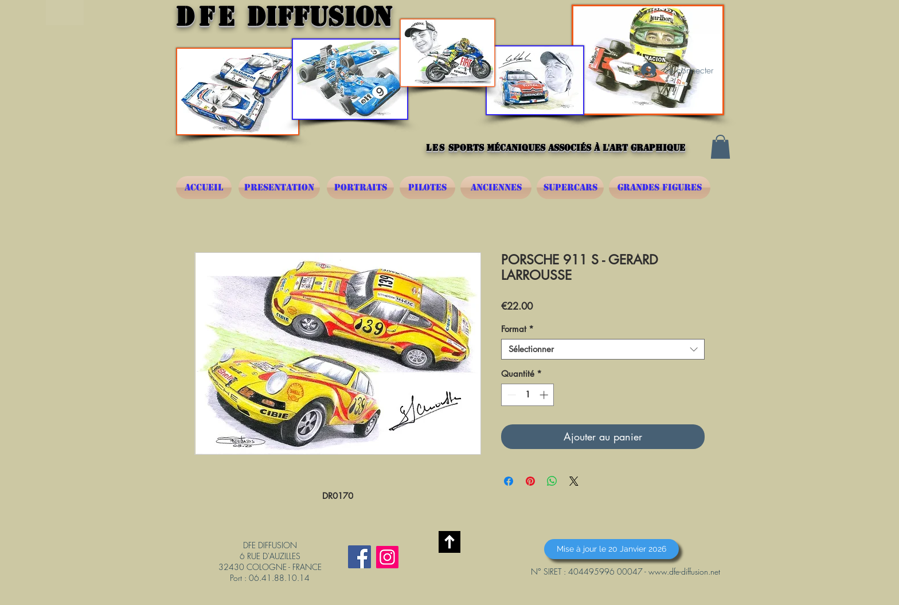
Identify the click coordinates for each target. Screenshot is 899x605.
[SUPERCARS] (570, 187)
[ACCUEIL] (204, 187)
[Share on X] (574, 481)
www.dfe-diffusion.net (684, 571)
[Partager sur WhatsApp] (552, 481)
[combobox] (603, 349)
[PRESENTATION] (279, 187)
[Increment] (545, 394)
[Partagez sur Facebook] (508, 481)
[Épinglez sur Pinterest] (530, 481)
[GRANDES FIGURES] (659, 187)
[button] (720, 147)
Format (517, 329)
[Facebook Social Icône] (359, 556)
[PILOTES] (427, 187)
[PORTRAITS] (360, 187)
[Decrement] (510, 394)
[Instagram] (387, 557)
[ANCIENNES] (495, 187)
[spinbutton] (527, 394)
